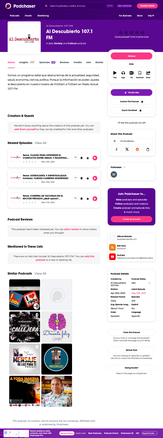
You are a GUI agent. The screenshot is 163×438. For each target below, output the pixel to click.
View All (40, 143)
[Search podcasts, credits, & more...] (77, 5)
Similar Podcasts (20, 274)
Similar (99, 62)
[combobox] (87, 6)
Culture (72, 43)
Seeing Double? (131, 368)
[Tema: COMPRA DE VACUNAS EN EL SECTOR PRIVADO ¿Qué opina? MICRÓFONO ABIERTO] (16, 197)
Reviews (64, 62)
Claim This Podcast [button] (131, 332)
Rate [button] (131, 64)
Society (58, 43)
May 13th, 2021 (139, 293)
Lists (88, 62)
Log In (151, 15)
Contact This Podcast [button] (131, 101)
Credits (77, 62)
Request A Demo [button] (66, 433)
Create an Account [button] (131, 219)
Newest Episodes (20, 143)
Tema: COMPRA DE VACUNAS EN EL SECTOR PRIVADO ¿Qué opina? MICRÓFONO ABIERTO (43, 198)
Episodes (47, 62)
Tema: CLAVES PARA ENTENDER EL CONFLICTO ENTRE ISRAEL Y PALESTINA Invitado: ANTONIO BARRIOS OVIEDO (45, 158)
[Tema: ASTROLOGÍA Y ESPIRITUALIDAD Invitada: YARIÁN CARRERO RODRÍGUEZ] (16, 177)
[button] (15, 16)
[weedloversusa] (114, 174)
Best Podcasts (94, 433)
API (137, 433)
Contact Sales (147, 5)
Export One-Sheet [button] (131, 110)
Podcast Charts (111, 433)
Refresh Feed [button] (131, 350)
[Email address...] (131, 141)
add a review (71, 229)
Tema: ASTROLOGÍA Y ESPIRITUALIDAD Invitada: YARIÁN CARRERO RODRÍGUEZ (45, 177)
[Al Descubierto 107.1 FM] (24, 38)
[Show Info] (149, 283)
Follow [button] (131, 56)
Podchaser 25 (127, 433)
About (11, 62)
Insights (27, 62)
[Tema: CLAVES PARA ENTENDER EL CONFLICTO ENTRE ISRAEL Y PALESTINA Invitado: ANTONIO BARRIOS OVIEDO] (16, 157)
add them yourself (25, 129)
